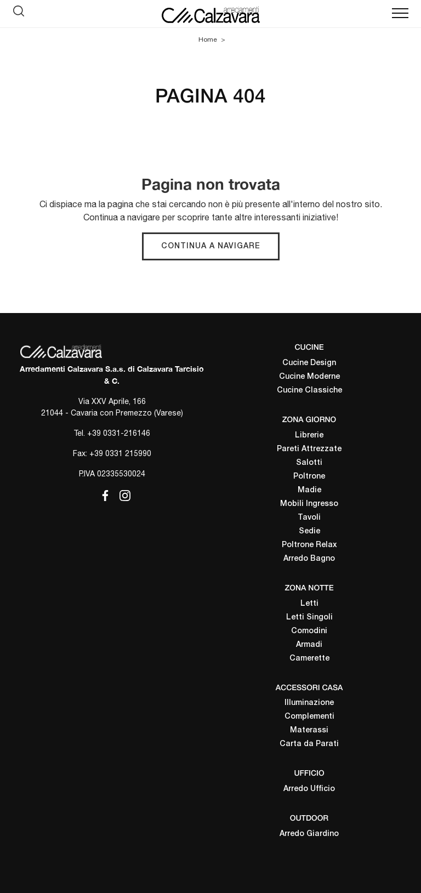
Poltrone (309, 476)
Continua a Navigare (210, 246)
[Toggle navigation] (400, 13)
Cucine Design (309, 363)
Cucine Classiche (309, 390)
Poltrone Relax (309, 545)
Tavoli (309, 517)
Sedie (309, 531)
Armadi (309, 645)
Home (207, 39)
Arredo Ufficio (309, 789)
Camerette (309, 658)
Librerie (309, 435)
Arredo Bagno (309, 558)
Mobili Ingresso (309, 504)
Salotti (309, 463)
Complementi (309, 716)
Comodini (309, 631)
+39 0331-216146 (118, 433)
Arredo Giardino (309, 834)
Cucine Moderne (309, 376)
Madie (309, 490)
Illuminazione (309, 703)
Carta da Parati (309, 744)
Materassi (309, 730)
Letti (309, 603)
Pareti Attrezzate (309, 449)
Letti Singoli (309, 617)
